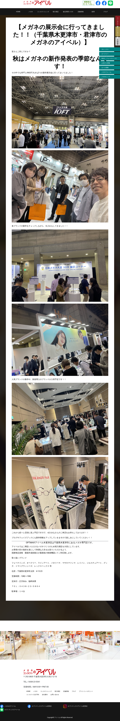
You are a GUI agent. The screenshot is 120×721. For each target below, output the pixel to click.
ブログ (105, 12)
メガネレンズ (105, 77)
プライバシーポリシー (86, 691)
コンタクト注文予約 (32, 694)
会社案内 (45, 694)
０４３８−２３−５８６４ (29, 586)
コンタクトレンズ (43, 12)
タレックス (105, 49)
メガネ (30, 12)
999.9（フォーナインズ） (109, 58)
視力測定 (56, 12)
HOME (18, 12)
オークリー (105, 54)
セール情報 (105, 67)
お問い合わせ (117, 41)
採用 (93, 12)
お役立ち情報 (105, 63)
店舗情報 (81, 12)
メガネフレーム (106, 72)
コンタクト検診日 (117, 21)
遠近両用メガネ (68, 12)
